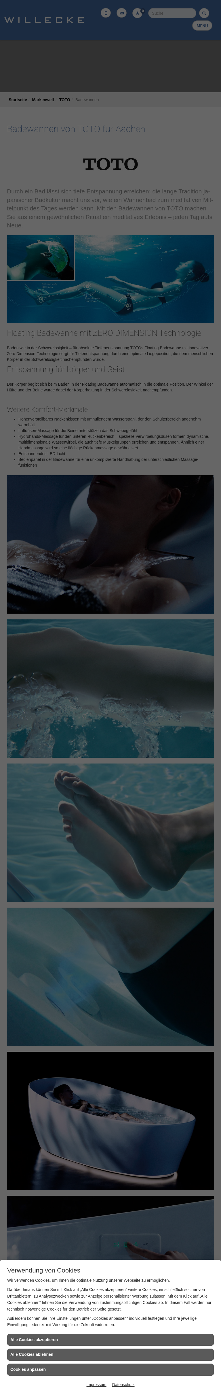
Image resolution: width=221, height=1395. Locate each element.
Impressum (96, 1384)
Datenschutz (123, 1384)
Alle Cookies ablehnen (31, 1354)
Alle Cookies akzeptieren (34, 1339)
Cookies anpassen (28, 1369)
